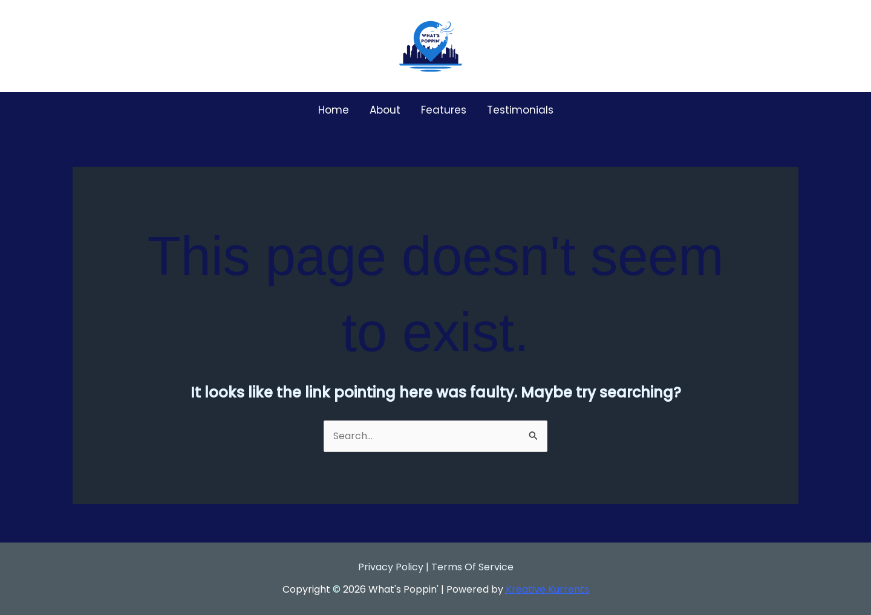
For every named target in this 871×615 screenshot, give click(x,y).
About (385, 110)
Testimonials (520, 110)
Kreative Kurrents (547, 589)
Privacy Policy (390, 567)
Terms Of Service (472, 567)
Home (333, 110)
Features (443, 110)
